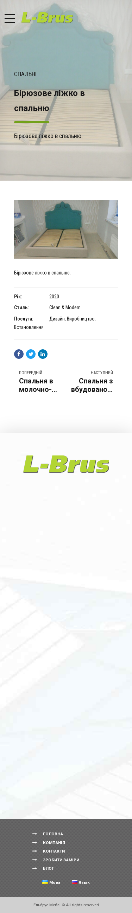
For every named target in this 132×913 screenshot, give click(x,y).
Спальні (25, 74)
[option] (66, 229)
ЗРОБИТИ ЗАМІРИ (61, 859)
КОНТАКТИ (54, 851)
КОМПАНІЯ (54, 842)
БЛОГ (48, 868)
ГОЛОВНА (53, 833)
